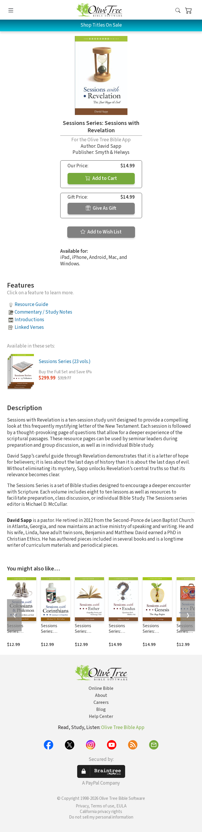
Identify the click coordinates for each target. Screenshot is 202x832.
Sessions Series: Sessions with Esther (87, 634)
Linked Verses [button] (29, 327)
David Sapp (109, 146)
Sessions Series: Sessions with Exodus (121, 634)
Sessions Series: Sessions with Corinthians (53, 634)
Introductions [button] (29, 319)
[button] (177, 11)
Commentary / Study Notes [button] (43, 312)
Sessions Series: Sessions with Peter (189, 634)
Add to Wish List (101, 231)
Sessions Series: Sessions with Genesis (155, 634)
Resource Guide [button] (31, 304)
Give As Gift (101, 208)
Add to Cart (101, 178)
